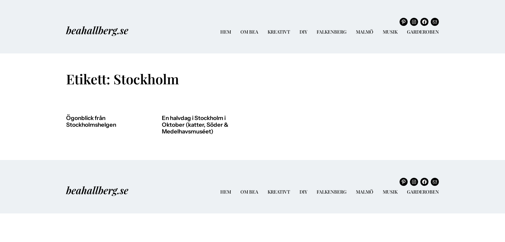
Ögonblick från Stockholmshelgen (91, 121)
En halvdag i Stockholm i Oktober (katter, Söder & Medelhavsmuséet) (195, 124)
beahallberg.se (97, 30)
